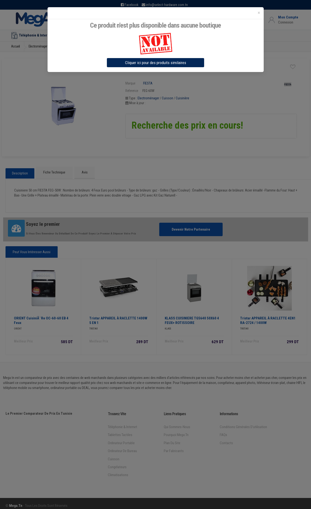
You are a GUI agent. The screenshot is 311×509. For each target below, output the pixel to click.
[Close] (259, 12)
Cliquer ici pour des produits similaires (155, 62)
